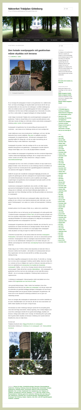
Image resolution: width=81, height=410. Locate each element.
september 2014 (62, 220)
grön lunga (45, 394)
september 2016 (62, 191)
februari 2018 (61, 164)
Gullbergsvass (11, 389)
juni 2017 (60, 175)
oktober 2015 (61, 205)
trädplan (24, 397)
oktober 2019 (61, 143)
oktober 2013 (61, 229)
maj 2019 (60, 147)
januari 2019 (61, 150)
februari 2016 (61, 199)
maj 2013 (60, 234)
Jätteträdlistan (36, 269)
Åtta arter (30, 135)
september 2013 (62, 231)
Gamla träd (28, 388)
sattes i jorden (17, 123)
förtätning (20, 394)
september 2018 (62, 155)
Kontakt (15, 40)
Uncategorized (17, 392)
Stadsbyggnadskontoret (43, 395)
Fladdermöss (11, 388)
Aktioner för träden (17, 386)
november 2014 (62, 217)
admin (19, 56)
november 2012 (62, 242)
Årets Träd (31, 214)
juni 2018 (60, 157)
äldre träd (39, 392)
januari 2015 (61, 213)
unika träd (23, 392)
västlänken (16, 398)
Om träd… (45, 40)
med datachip (34, 242)
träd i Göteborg (18, 397)
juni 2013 (60, 233)
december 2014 (62, 215)
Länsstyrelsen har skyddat (29, 265)
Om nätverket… (54, 40)
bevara (47, 392)
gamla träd (25, 394)
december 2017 (62, 168)
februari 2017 (61, 182)
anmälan (44, 392)
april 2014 (60, 226)
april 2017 (60, 178)
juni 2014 (60, 224)
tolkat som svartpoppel (32, 287)
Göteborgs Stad (35, 388)
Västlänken (29, 392)
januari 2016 (61, 201)
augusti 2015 (61, 206)
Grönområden (43, 388)
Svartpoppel (11, 397)
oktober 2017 (61, 171)
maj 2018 (60, 159)
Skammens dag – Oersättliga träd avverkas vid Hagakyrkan (64, 118)
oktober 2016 (61, 189)
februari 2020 (61, 140)
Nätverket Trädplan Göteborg (25, 8)
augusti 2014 (61, 222)
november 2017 (62, 169)
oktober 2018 (61, 154)
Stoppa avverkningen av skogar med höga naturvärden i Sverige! (64, 126)
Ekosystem (37, 386)
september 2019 (62, 145)
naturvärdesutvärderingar (15, 159)
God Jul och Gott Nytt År (64, 130)
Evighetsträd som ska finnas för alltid (25, 281)
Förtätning (17, 388)
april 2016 (60, 196)
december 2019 (62, 141)
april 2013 (60, 236)
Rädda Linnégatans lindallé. (65, 95)
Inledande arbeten (20, 389)
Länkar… (63, 40)
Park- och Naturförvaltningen (30, 395)
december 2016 (62, 185)
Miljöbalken (11, 391)
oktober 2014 (61, 219)
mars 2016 (61, 198)
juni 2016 (60, 192)
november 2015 (62, 203)
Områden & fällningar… (25, 40)
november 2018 (62, 152)
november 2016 (62, 187)
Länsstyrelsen (28, 389)
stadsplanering (34, 391)
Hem (10, 40)
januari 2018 (61, 166)
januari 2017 (61, 183)
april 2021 (60, 136)
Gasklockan (31, 394)
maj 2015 (60, 210)
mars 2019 (61, 148)
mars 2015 (61, 212)
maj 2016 (60, 194)
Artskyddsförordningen (28, 386)
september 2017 (62, 173)
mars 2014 (61, 228)
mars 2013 (61, 238)
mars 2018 (61, 162)
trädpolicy (29, 397)
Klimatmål (20, 395)
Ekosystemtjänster (44, 386)
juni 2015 (60, 208)
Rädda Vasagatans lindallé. (64, 93)
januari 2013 (61, 240)
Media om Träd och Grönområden (40, 389)
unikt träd (40, 397)
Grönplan (49, 388)
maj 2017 (60, 176)
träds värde (34, 397)
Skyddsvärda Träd (26, 391)
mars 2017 (61, 180)
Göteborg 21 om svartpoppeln (31, 326)
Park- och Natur (18, 391)
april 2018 (60, 161)
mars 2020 (61, 138)
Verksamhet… (37, 40)
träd (40, 391)
